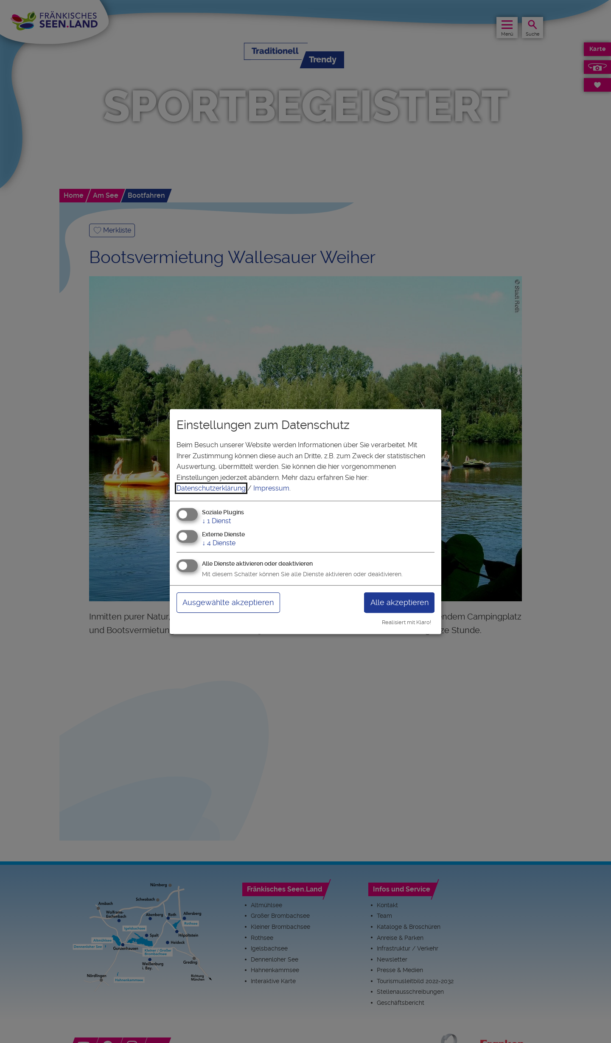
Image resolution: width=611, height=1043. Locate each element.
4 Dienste (218, 543)
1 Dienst (216, 521)
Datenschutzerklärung (211, 488)
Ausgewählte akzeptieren (228, 602)
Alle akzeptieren (399, 602)
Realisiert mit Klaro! (406, 622)
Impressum (271, 488)
